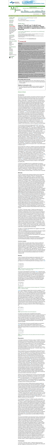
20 (20, 353)
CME (32, 16)
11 (43, 119)
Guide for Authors (12, 36)
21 (30, 358)
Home (10, 16)
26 (40, 384)
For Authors (36, 16)
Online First (25, 16)
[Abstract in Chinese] (22, 92)
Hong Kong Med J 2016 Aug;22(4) (23, 18)
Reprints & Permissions (12, 55)
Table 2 (37, 271)
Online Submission (12, 39)
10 (42, 119)
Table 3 (19, 290)
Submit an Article (42, 16)
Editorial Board (11, 44)
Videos (29, 16)
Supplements (11, 32)
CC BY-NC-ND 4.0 (32, 20)
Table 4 (19, 324)
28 (24, 400)
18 (30, 200)
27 (30, 391)
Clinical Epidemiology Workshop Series (12, 31)
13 (35, 126)
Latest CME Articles (12, 28)
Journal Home (11, 18)
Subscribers (11, 50)
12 (38, 124)
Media (10, 48)
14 (25, 144)
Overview (10, 42)
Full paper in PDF (23, 41)
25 (35, 381)
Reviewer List (11, 37)
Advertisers (11, 49)
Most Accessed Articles (13, 29)
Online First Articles (12, 27)
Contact (10, 45)
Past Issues (20, 16)
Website (10, 43)
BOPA (10, 38)
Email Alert (11, 53)
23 (27, 379)
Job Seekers (11, 51)
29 (25, 412)
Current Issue (14, 16)
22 (36, 372)
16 (22, 159)
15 (24, 151)
